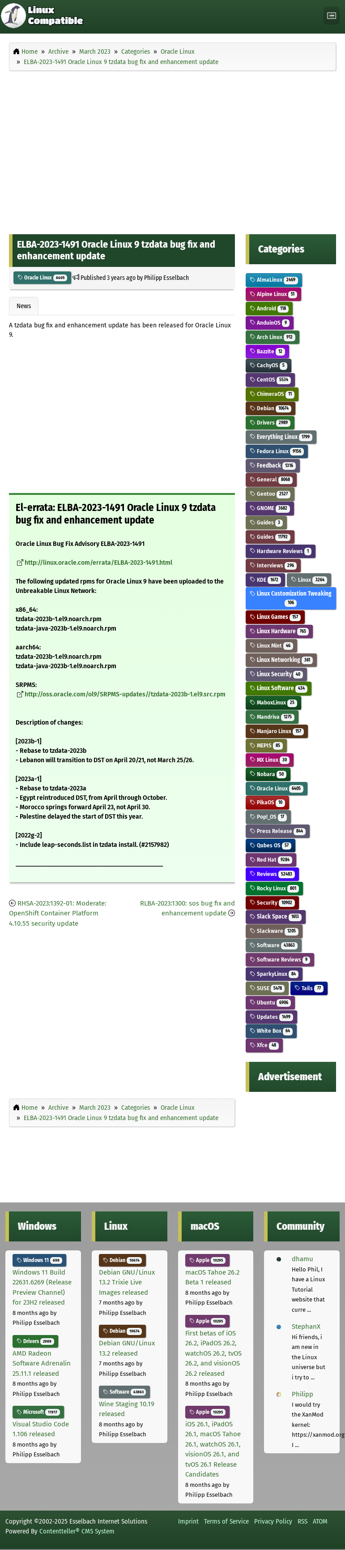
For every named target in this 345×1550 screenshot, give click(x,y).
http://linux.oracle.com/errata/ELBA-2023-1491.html (98, 563)
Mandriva (272, 716)
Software (274, 945)
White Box (271, 1030)
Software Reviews (280, 959)
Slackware (274, 930)
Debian (271, 408)
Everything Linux (281, 437)
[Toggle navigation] (331, 15)
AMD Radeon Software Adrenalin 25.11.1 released (42, 1363)
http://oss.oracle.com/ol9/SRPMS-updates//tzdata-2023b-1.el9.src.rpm (125, 694)
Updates (272, 1016)
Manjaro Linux (277, 731)
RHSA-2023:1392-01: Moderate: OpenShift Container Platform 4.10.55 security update (57, 913)
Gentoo (270, 493)
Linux (309, 579)
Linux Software (279, 688)
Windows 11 (39, 1260)
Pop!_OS (268, 816)
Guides (266, 522)
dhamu (302, 1259)
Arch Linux (273, 337)
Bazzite (267, 351)
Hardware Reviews (281, 551)
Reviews (272, 874)
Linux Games (275, 617)
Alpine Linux (274, 294)
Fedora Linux (277, 451)
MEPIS (266, 745)
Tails (309, 988)
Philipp (302, 1394)
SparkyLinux (274, 973)
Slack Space (276, 916)
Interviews (273, 565)
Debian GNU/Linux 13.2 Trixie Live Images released (127, 1282)
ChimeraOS (272, 394)
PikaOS (267, 802)
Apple (207, 1260)
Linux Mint (272, 645)
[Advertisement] (173, 139)
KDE (265, 579)
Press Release (278, 831)
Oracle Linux (42, 278)
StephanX (306, 1326)
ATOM (320, 1521)
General (271, 479)
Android (269, 308)
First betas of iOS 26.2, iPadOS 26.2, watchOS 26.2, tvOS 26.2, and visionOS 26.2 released (213, 1353)
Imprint (188, 1521)
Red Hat (271, 859)
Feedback (273, 465)
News (24, 306)
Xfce (264, 1045)
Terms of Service (226, 1521)
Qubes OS (271, 845)
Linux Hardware (279, 631)
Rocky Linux (274, 888)
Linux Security (276, 674)
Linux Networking (281, 660)
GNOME (270, 508)
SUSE (267, 988)
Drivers (270, 422)
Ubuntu (270, 1002)
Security (272, 902)
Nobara (268, 774)
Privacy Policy (273, 1521)
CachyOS (269, 365)
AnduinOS (270, 322)
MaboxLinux (274, 702)
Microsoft (38, 1412)
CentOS (270, 379)
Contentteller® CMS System (77, 1531)
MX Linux (270, 759)
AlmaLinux (274, 279)
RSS (302, 1521)
